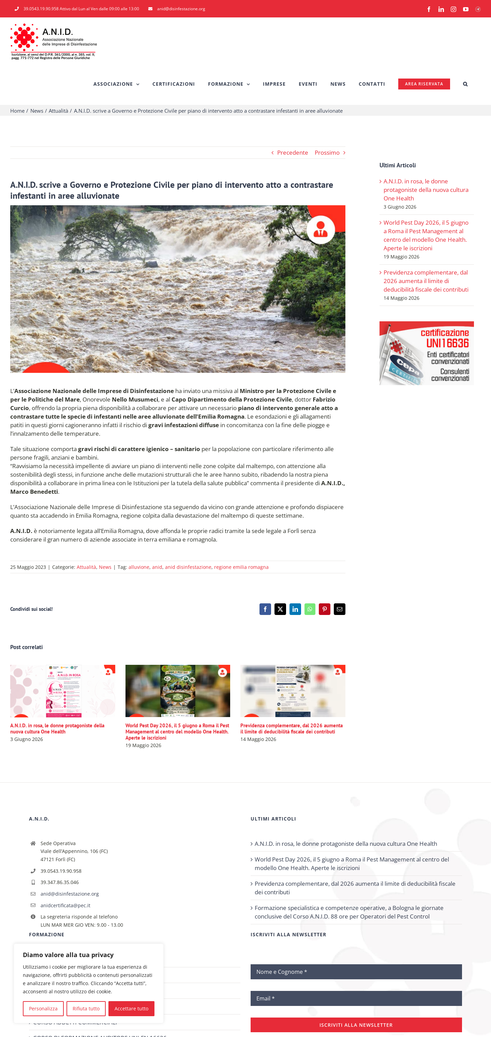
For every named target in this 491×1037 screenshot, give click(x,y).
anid (157, 567)
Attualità (86, 567)
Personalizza (43, 1008)
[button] (465, 84)
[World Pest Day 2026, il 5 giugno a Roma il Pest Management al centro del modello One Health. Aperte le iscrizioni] (177, 669)
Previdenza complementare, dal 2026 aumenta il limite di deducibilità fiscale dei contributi (291, 728)
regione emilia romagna (241, 567)
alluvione (139, 567)
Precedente (292, 152)
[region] (89, 983)
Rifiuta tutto (86, 1008)
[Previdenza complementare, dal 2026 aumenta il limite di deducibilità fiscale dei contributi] (292, 669)
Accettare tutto (131, 1008)
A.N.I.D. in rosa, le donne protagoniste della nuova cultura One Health (57, 728)
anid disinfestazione (188, 567)
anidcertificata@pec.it (65, 905)
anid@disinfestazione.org (70, 894)
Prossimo (327, 152)
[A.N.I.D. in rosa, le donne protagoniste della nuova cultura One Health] (62, 669)
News (105, 567)
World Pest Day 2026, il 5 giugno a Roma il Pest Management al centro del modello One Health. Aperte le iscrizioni (177, 731)
